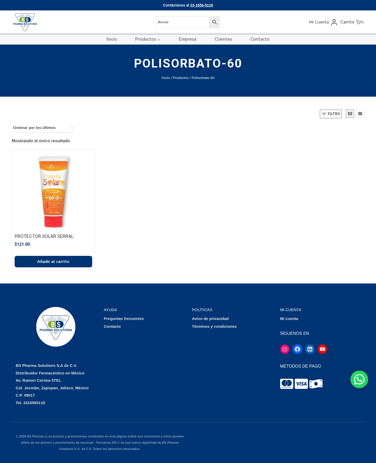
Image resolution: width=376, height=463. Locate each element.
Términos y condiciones (214, 326)
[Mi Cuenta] (323, 22)
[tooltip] (286, 383)
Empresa (187, 39)
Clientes (223, 39)
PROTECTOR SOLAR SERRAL (44, 236)
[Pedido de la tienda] (43, 128)
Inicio (112, 39)
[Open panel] (331, 114)
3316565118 (34, 402)
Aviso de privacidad (210, 318)
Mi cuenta (289, 318)
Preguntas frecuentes (124, 318)
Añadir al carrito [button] (53, 261)
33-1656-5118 (201, 5)
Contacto (259, 39)
